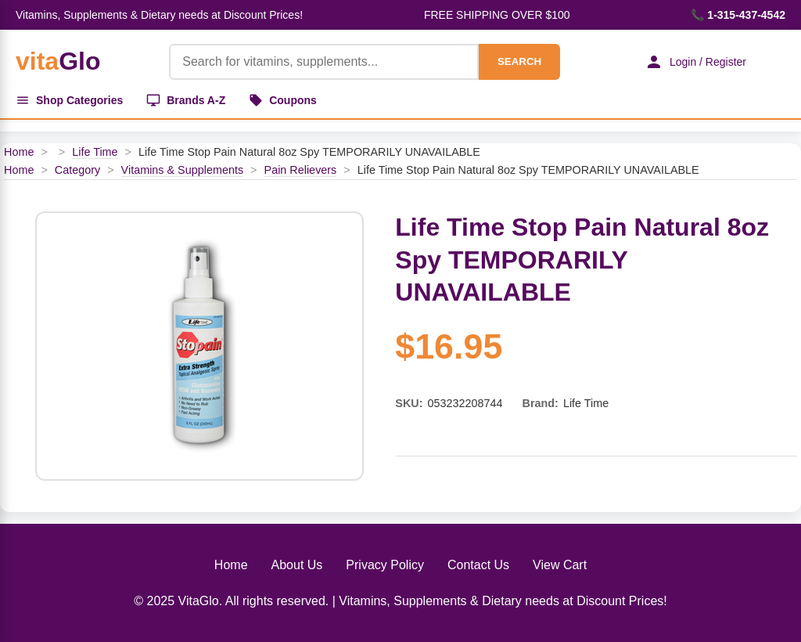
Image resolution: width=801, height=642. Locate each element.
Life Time (94, 152)
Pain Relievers (300, 170)
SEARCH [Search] (519, 61)
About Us (297, 565)
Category (77, 170)
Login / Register (695, 61)
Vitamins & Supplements (182, 170)
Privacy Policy (385, 565)
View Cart (560, 565)
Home (19, 152)
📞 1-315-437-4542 (738, 15)
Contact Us (478, 565)
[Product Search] (324, 62)
